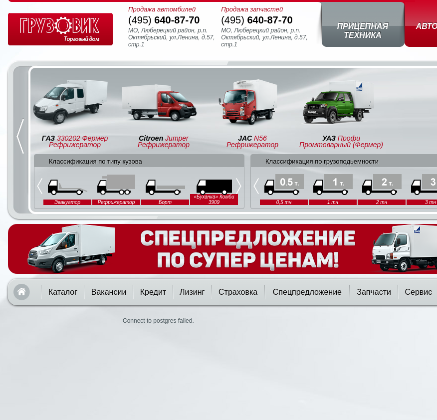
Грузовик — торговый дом (60, 29)
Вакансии (109, 292)
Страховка (237, 292)
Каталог (62, 292)
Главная (21, 292)
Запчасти (374, 292)
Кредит (153, 292)
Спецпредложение (307, 292)
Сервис (418, 292)
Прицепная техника (362, 30)
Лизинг (192, 292)
